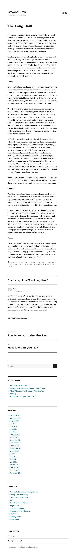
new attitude (50, 264)
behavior (30, 264)
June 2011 (13, 457)
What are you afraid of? (19, 385)
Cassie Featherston (17, 262)
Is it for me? (12, 536)
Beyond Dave (17, 12)
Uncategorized (15, 517)
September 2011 (16, 448)
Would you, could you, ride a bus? (22, 396)
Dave (11, 500)
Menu (64, 13)
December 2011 (15, 440)
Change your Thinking (44, 262)
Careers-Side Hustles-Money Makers (24, 492)
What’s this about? (15, 541)
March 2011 (14, 465)
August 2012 (14, 421)
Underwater (14, 519)
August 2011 (14, 451)
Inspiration (14, 506)
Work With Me (13, 531)
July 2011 (13, 454)
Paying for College (17, 508)
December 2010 (15, 473)
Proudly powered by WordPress (28, 547)
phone (10, 266)
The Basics (22, 264)
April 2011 (13, 462)
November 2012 (15, 418)
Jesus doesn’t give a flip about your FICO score (28, 388)
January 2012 (14, 437)
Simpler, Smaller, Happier (20, 511)
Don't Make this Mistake (19, 503)
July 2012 (13, 424)
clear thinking (38, 264)
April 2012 (14, 432)
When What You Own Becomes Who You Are (27, 391)
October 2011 (14, 446)
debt (44, 264)
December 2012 (15, 415)
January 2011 (14, 470)
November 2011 (15, 443)
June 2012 (13, 426)
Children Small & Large (19, 497)
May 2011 (13, 459)
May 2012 (13, 429)
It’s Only (13, 394)
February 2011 (15, 467)
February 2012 (15, 435)
